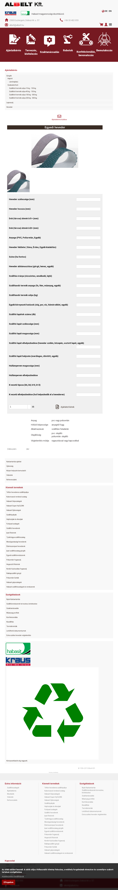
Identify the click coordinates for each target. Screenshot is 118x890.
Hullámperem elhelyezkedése (23, 377)
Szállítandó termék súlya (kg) (23, 297)
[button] (29, 408)
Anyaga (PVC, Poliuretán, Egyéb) (25, 239)
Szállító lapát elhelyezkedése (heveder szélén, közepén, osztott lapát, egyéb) (46, 345)
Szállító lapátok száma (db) (22, 316)
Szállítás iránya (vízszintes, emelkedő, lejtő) (30, 278)
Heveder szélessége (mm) (21, 201)
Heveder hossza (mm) (20, 211)
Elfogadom (8, 883)
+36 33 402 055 (71, 20)
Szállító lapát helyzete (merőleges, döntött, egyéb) (33, 358)
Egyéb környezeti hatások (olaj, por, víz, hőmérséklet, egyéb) (38, 306)
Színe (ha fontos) (17, 259)
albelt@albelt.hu (16, 25)
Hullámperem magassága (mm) (24, 367)
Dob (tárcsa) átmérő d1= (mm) (23, 220)
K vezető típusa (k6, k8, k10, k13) (24, 387)
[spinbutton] (21, 408)
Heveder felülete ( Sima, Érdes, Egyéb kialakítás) (32, 249)
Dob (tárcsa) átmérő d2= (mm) (23, 230)
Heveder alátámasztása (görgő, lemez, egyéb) (31, 268)
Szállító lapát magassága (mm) (24, 335)
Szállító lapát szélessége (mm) (24, 326)
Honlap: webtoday (53, 774)
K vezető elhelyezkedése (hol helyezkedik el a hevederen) (37, 396)
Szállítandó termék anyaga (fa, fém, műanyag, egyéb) (35, 287)
